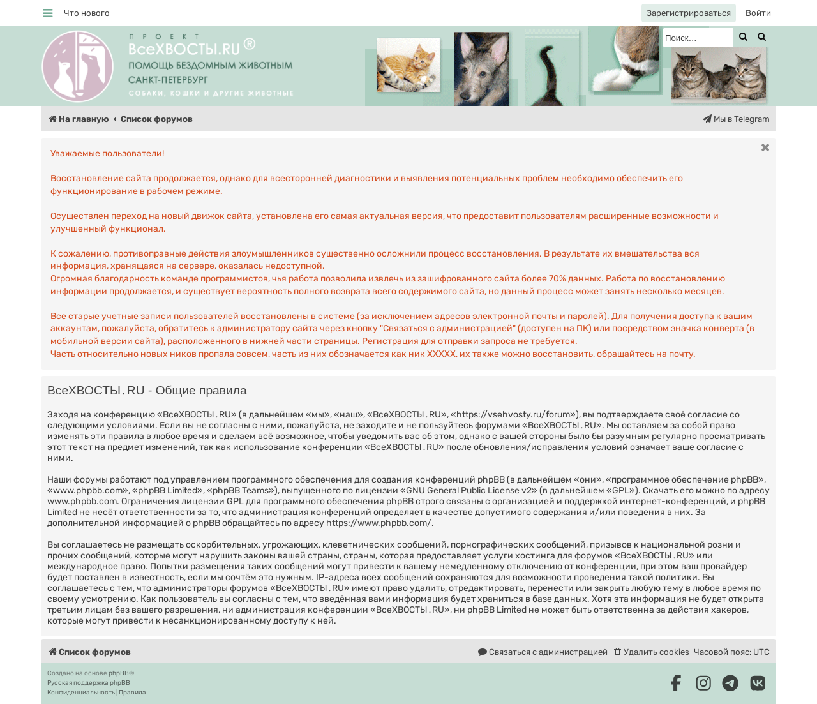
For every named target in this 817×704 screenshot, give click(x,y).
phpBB (119, 673)
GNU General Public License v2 (469, 490)
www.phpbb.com (82, 501)
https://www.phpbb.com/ (378, 523)
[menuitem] (87, 13)
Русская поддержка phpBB (88, 683)
